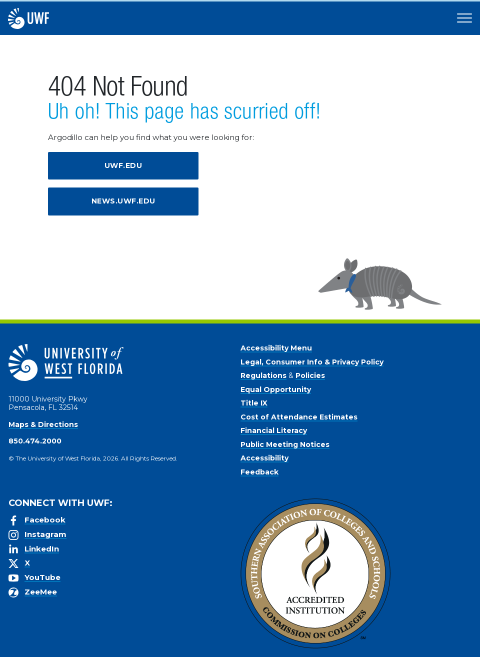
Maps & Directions (43, 424)
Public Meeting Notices (285, 444)
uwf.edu (123, 165)
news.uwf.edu (124, 201)
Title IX (254, 403)
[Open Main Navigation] (464, 18)
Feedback (259, 472)
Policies (310, 375)
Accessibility (264, 458)
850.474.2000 (35, 441)
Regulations (263, 375)
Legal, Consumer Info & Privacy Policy (312, 362)
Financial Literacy (273, 430)
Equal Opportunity (275, 389)
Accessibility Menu (276, 348)
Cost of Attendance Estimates (299, 417)
